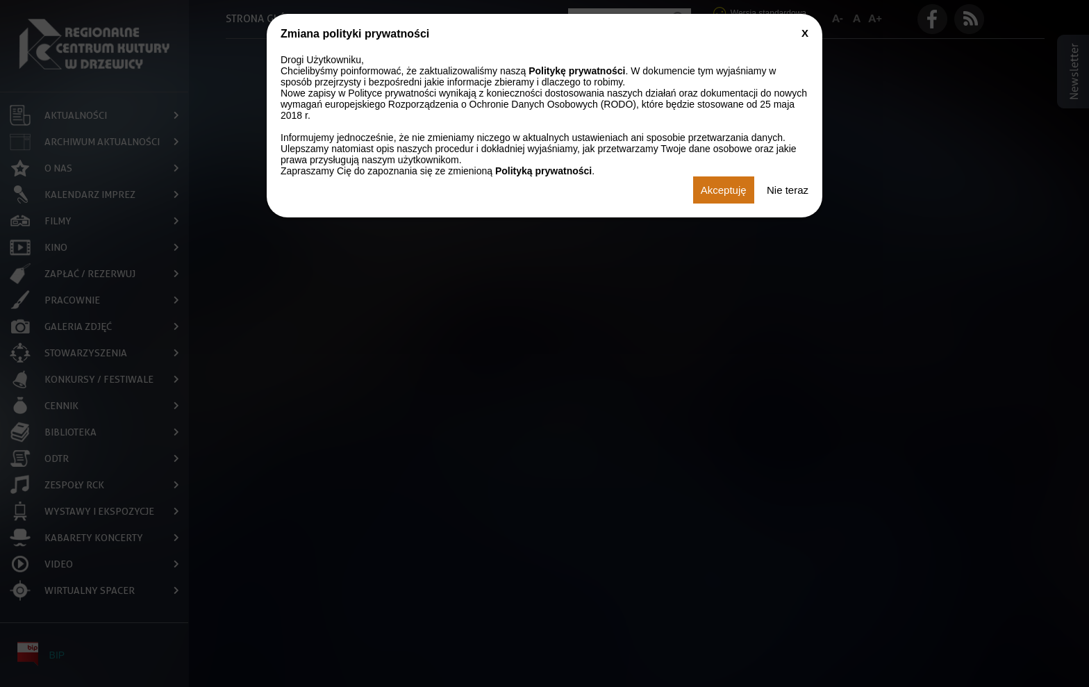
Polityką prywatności (543, 170)
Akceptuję (724, 190)
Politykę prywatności (577, 70)
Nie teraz (787, 190)
